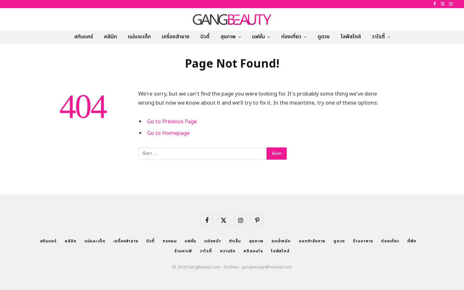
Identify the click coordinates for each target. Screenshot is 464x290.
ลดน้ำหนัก (281, 241)
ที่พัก (411, 241)
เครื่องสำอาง (175, 37)
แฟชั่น (258, 37)
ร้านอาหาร (363, 241)
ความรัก (228, 251)
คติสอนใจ (253, 251)
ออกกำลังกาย (312, 241)
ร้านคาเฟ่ (183, 251)
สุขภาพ (228, 37)
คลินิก (110, 37)
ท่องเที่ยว (291, 37)
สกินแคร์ (83, 37)
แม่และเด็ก (139, 37)
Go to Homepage (168, 133)
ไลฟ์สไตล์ (351, 37)
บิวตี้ (204, 37)
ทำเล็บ (235, 241)
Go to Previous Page (172, 121)
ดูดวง (324, 37)
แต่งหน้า (212, 241)
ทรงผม (170, 241)
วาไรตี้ (378, 37)
